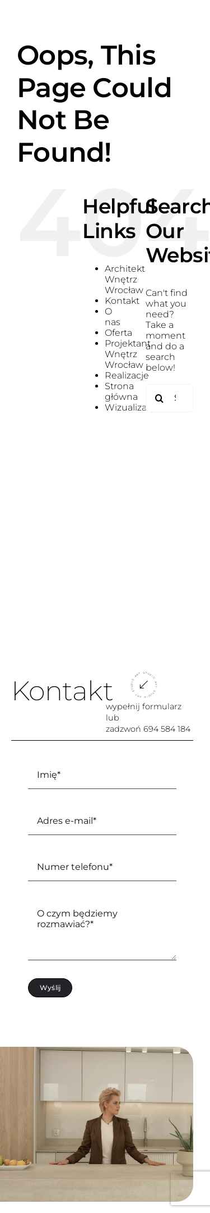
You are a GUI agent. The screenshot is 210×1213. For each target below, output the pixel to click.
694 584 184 (166, 729)
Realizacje (127, 375)
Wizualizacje (132, 407)
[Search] (160, 398)
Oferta (118, 332)
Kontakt (122, 300)
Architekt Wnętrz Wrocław (125, 279)
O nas (112, 316)
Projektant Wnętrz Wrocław (128, 354)
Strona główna (121, 391)
